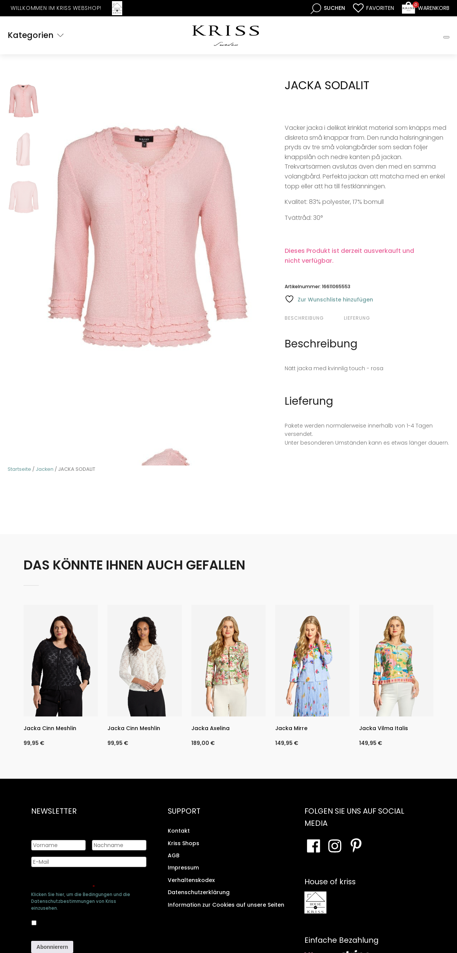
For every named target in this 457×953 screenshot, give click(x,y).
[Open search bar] (327, 8)
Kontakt (179, 831)
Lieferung (357, 318)
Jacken (45, 469)
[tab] (313, 318)
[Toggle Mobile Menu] (446, 37)
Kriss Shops (183, 843)
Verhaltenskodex (191, 880)
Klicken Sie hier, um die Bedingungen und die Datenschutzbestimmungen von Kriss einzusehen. (80, 901)
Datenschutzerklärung (199, 892)
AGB (174, 855)
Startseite (19, 469)
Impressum (183, 867)
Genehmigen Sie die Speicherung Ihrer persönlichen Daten (87, 883)
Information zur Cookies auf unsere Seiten (226, 904)
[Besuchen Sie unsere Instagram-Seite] (335, 845)
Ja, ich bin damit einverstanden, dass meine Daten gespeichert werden (82, 921)
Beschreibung (304, 318)
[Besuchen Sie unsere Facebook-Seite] (313, 845)
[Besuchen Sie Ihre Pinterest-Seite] (356, 845)
